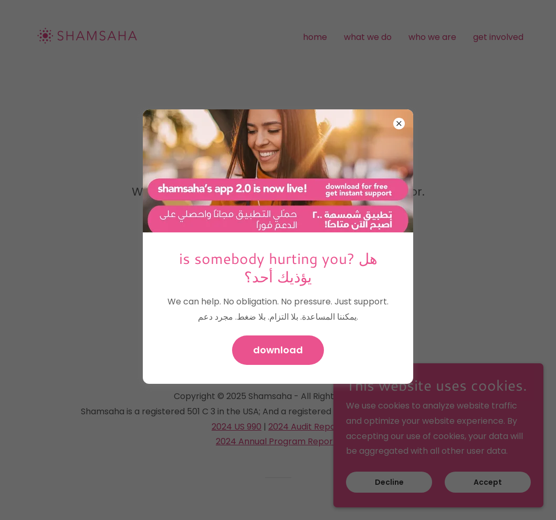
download (278, 349)
